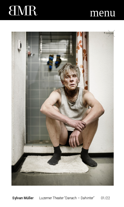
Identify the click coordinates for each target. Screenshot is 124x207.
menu (102, 12)
